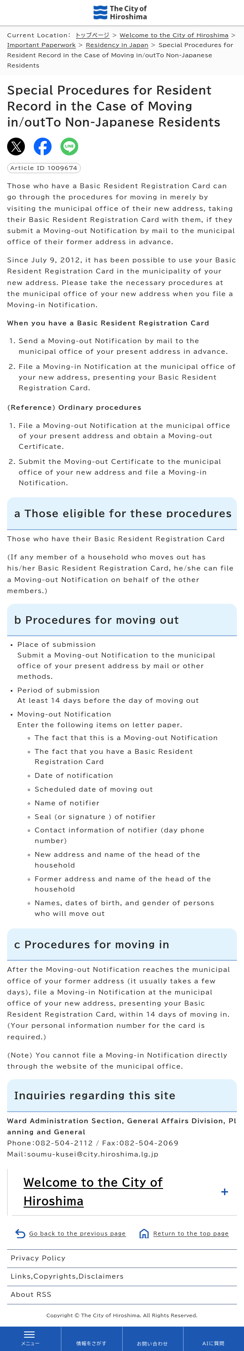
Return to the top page (191, 1233)
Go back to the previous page (77, 1233)
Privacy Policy (38, 1258)
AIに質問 (213, 1343)
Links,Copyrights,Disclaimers (67, 1276)
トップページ (93, 35)
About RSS (31, 1295)
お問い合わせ (152, 1344)
